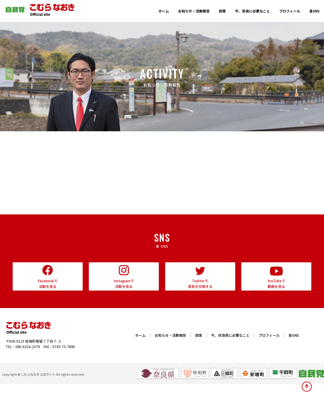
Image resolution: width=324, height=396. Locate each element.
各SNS (314, 11)
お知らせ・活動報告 (192, 11)
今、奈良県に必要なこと (230, 347)
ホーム (161, 11)
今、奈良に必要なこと (251, 11)
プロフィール (289, 11)
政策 (220, 11)
